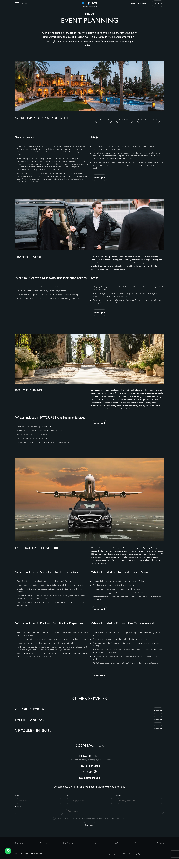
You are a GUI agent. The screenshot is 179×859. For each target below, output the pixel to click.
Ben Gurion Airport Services (148, 120)
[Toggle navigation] (17, 3)
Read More (158, 710)
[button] (8, 851)
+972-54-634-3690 (138, 3)
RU (23, 3)
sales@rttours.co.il (89, 778)
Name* (18, 796)
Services (43, 844)
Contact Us (158, 3)
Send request (89, 825)
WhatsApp (89, 772)
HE (26, 3)
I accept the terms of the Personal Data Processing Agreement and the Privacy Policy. (91, 819)
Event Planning (124, 120)
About (137, 844)
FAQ (116, 844)
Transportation (103, 120)
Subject (18, 807)
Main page (19, 844)
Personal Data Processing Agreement (132, 854)
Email (68, 796)
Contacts (160, 844)
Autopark (94, 844)
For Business (68, 844)
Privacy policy (109, 854)
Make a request (99, 177)
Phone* (119, 796)
